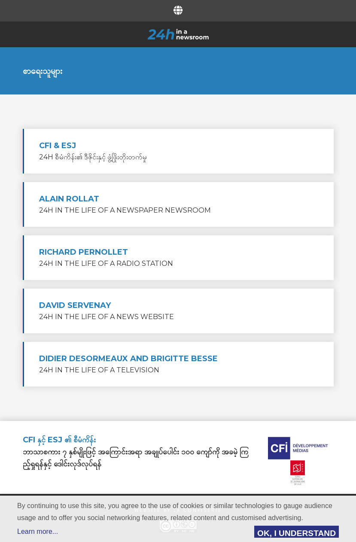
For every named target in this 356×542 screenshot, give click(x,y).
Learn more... (37, 531)
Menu (32, 33)
